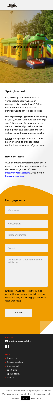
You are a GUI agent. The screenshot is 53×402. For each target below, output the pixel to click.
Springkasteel (13, 374)
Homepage (12, 358)
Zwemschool (13, 366)
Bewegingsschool (15, 362)
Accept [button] (26, 398)
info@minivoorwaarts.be (17, 172)
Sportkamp (12, 370)
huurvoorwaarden (14, 176)
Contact (10, 378)
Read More (36, 398)
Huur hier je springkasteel (26, 46)
